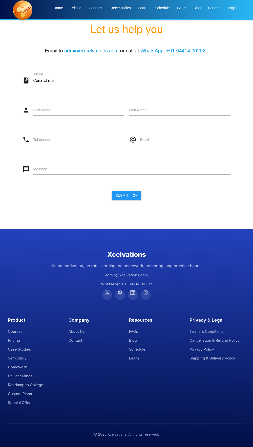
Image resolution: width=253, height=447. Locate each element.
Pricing (75, 8)
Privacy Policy (202, 349)
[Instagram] (146, 295)
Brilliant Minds (20, 376)
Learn (142, 8)
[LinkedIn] (133, 295)
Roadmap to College (25, 384)
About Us (76, 331)
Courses (95, 8)
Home (58, 8)
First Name (42, 110)
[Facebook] (120, 295)
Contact (214, 8)
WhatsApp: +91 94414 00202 (173, 50)
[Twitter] (107, 295)
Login (232, 8)
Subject (38, 73)
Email (144, 140)
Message (40, 169)
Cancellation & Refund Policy (215, 340)
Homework (17, 367)
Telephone (41, 140)
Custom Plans (20, 393)
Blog (197, 8)
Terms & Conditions (207, 331)
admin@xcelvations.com (91, 50)
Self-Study (17, 358)
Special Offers (20, 402)
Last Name (138, 110)
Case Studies (120, 8)
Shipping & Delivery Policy (212, 358)
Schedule (162, 8)
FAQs (181, 8)
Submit (126, 195)
